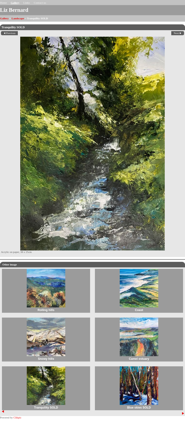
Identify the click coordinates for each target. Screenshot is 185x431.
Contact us (40, 2)
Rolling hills (46, 310)
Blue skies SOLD (139, 407)
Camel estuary (139, 359)
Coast (139, 310)
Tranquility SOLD (46, 407)
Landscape (18, 18)
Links (26, 2)
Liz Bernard (14, 10)
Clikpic (17, 417)
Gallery (15, 2)
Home (3, 2)
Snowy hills (46, 359)
